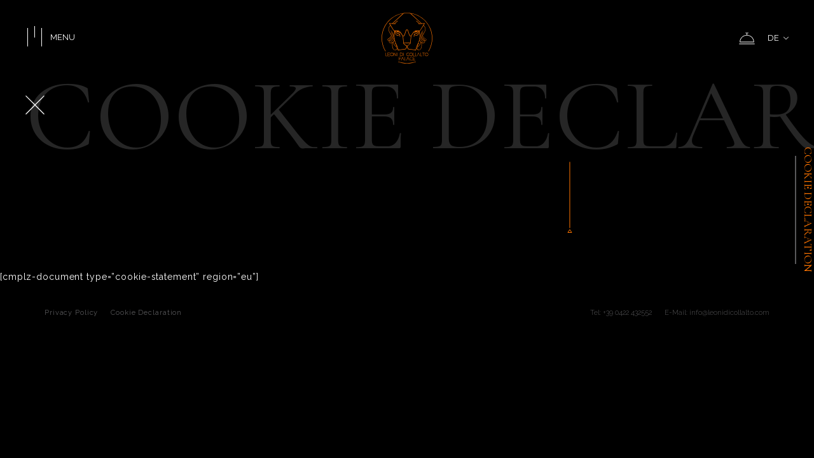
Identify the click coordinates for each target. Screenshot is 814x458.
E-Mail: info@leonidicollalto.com (717, 313)
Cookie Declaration (146, 313)
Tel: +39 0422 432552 (621, 313)
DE (778, 38)
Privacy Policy (71, 313)
